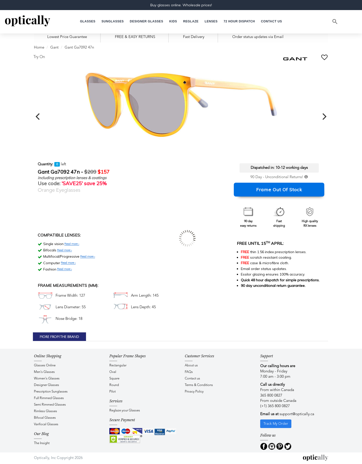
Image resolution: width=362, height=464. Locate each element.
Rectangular (117, 365)
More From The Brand (59, 337)
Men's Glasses (44, 372)
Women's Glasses (47, 378)
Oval (112, 372)
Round (114, 385)
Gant (54, 48)
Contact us (192, 378)
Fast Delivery (193, 37)
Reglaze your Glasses (124, 410)
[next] (323, 116)
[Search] (335, 21)
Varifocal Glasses (46, 424)
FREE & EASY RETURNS (135, 37)
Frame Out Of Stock (279, 189)
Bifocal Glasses (45, 417)
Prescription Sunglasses (51, 391)
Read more (71, 244)
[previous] (38, 116)
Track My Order (275, 424)
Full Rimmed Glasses (49, 398)
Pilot (112, 391)
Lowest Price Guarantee (67, 37)
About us (191, 365)
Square (114, 378)
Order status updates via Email (258, 37)
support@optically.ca (297, 414)
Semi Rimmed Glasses (50, 404)
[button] (173, 21)
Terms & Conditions (199, 385)
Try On (39, 57)
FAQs (189, 372)
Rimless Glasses (45, 411)
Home (39, 48)
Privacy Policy (194, 391)
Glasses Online (45, 365)
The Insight (42, 443)
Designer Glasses (46, 385)
